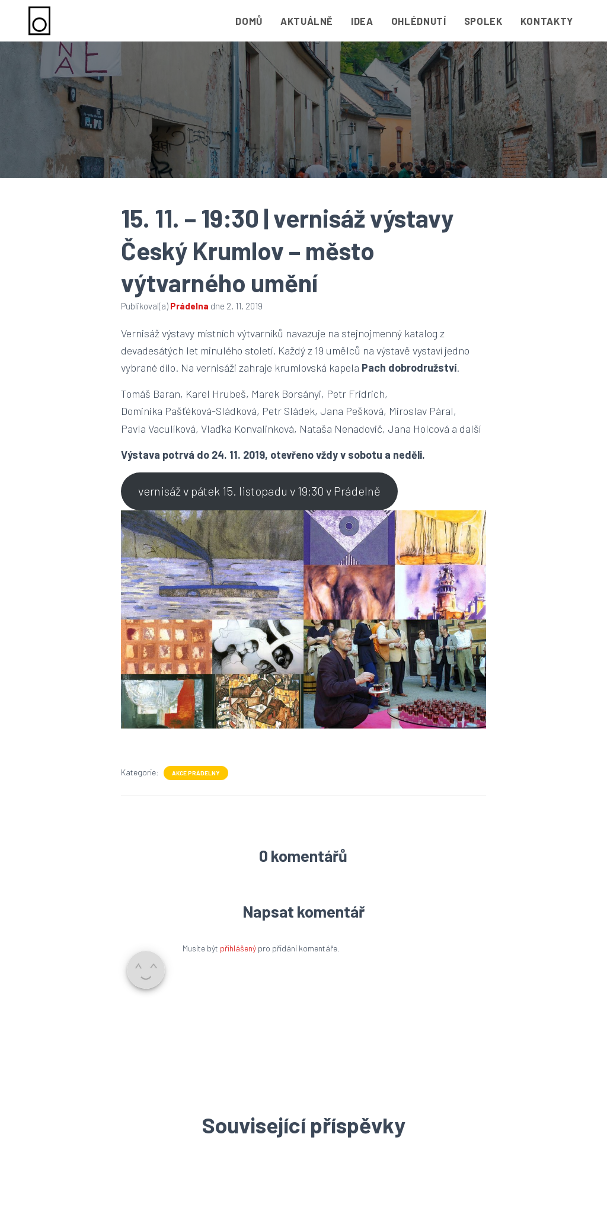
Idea (362, 21)
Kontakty (546, 21)
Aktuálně (306, 21)
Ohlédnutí (418, 21)
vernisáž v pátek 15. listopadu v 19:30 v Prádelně (259, 491)
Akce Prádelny (196, 773)
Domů (249, 21)
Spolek (483, 21)
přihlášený (238, 948)
